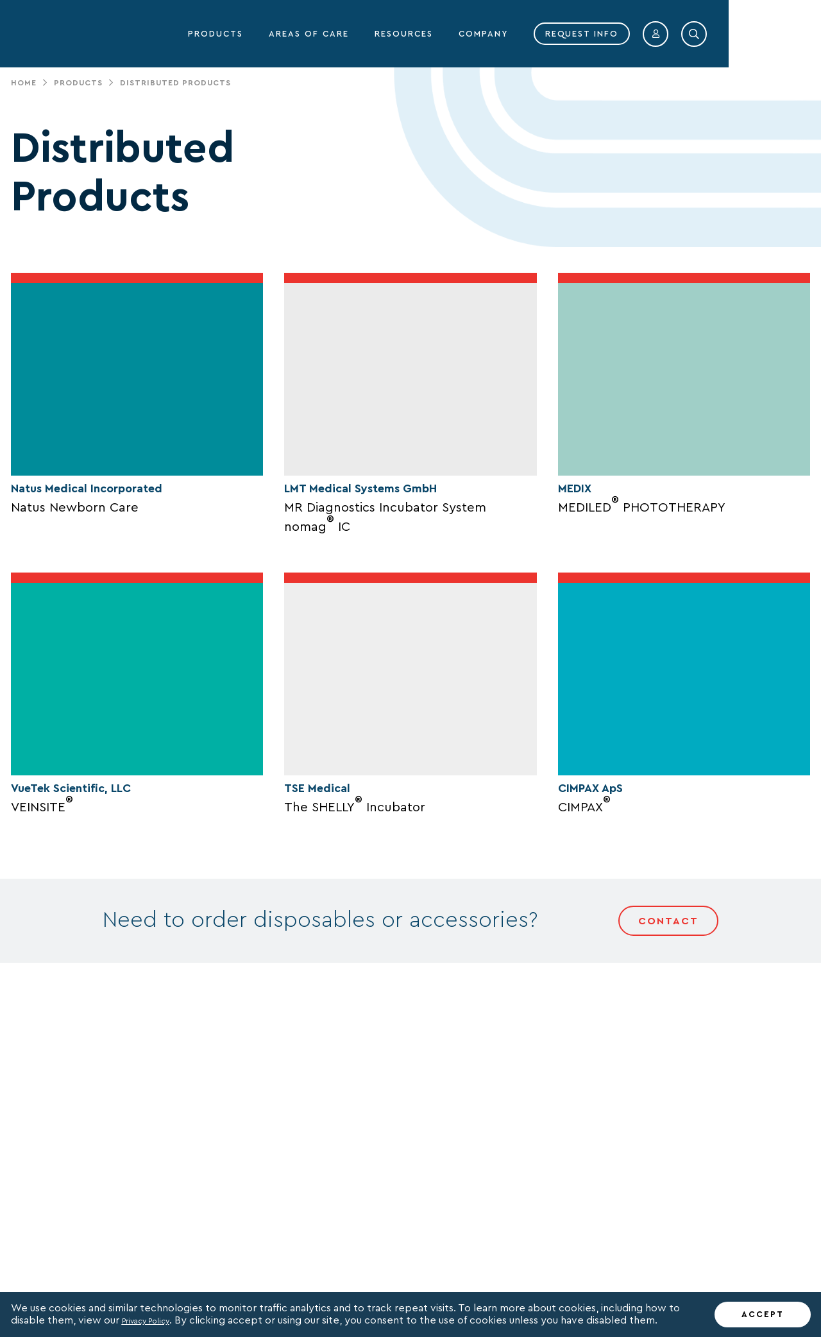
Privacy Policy (154, 1320)
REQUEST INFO (674, 34)
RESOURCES (497, 34)
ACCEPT (762, 1314)
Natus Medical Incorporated (113, 563)
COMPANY (576, 34)
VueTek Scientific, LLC (91, 939)
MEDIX (581, 563)
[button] (748, 34)
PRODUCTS (308, 34)
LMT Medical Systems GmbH (387, 563)
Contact (668, 1074)
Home (24, 83)
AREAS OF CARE (402, 34)
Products (78, 83)
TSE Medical (328, 939)
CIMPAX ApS (602, 939)
